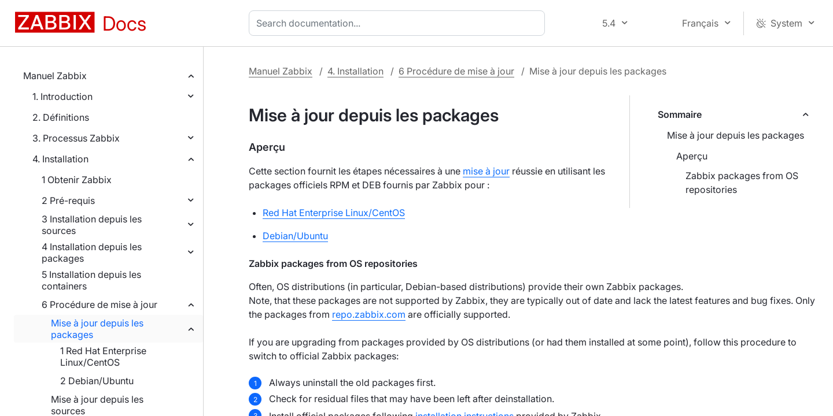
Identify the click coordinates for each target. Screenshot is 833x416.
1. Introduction (62, 96)
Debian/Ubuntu (295, 236)
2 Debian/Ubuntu (97, 381)
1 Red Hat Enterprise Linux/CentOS (103, 356)
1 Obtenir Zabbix (77, 179)
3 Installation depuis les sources (92, 224)
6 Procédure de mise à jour (99, 304)
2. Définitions (60, 117)
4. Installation (60, 159)
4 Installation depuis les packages (92, 252)
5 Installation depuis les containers (91, 280)
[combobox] (399, 23)
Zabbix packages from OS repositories (741, 182)
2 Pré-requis (68, 200)
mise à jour (486, 171)
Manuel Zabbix (55, 75)
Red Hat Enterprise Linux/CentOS (334, 212)
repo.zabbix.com (369, 314)
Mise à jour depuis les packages (97, 328)
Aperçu (691, 156)
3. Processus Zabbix (76, 138)
